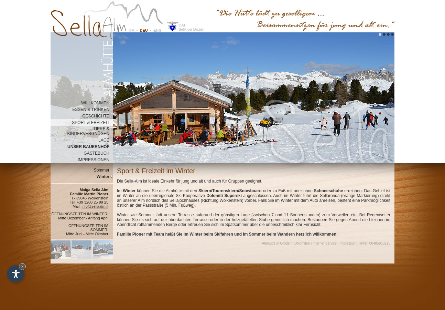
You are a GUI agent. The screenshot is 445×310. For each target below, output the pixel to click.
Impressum (347, 243)
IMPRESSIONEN (95, 159)
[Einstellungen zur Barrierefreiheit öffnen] (15, 273)
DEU (144, 30)
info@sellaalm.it (95, 206)
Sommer (103, 170)
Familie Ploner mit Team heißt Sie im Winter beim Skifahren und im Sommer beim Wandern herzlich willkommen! (227, 234)
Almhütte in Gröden (277, 243)
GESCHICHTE (97, 116)
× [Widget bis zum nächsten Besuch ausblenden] (22, 266)
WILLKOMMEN (97, 103)
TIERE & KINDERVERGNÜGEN (90, 131)
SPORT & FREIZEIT (92, 122)
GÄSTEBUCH (98, 153)
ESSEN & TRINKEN (92, 109)
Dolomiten (302, 243)
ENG (157, 30)
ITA (131, 30)
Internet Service (325, 243)
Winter (105, 176)
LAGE (105, 140)
